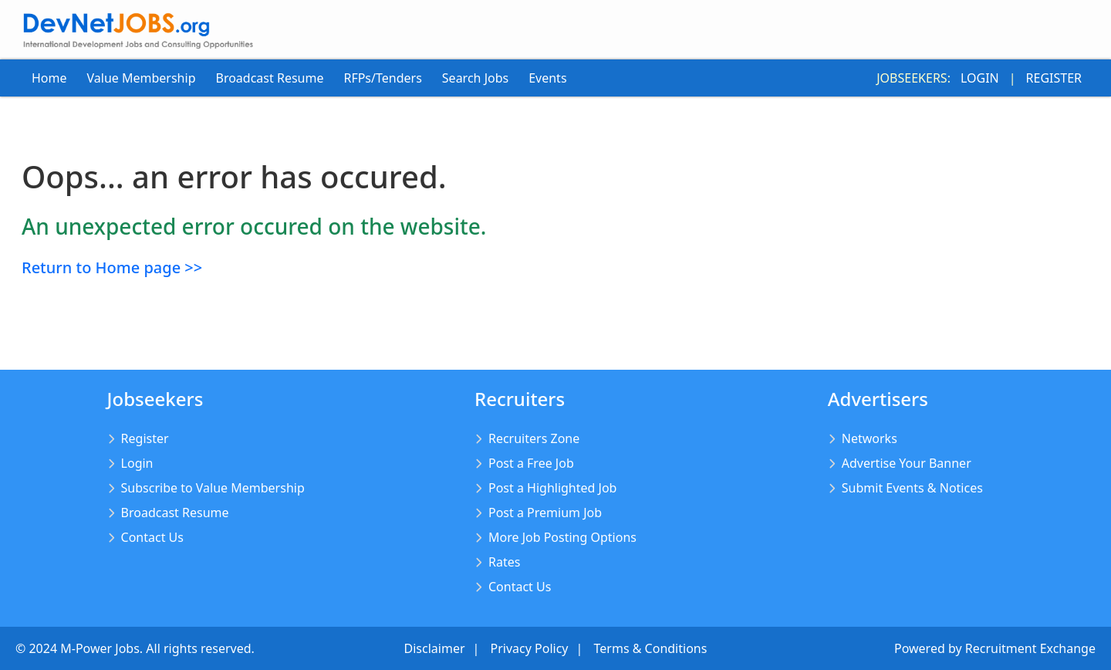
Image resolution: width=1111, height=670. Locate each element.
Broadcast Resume (269, 77)
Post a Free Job (531, 463)
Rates (504, 561)
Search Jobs (475, 77)
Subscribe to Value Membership (213, 487)
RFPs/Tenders (382, 77)
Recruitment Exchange (1030, 648)
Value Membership (141, 77)
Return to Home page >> (112, 267)
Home (49, 77)
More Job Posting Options (562, 537)
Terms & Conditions (650, 648)
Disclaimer (434, 648)
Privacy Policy (530, 648)
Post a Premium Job (545, 512)
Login (980, 77)
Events (547, 77)
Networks (869, 438)
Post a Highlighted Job (552, 487)
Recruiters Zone (533, 438)
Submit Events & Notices (912, 487)
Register (1054, 77)
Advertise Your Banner (906, 463)
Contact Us (152, 537)
